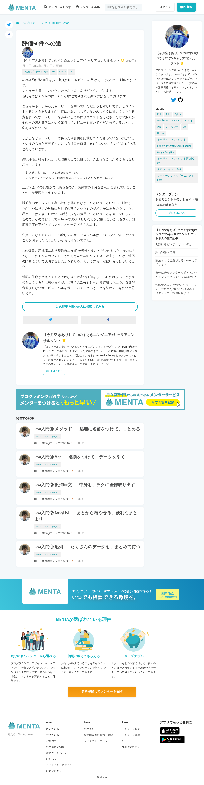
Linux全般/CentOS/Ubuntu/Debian (174, 146)
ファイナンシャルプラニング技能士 (175, 177)
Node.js (175, 120)
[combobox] (123, 7)
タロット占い (165, 169)
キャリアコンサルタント (171, 139)
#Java (38, 437)
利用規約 (89, 728)
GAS (184, 127)
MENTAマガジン (131, 747)
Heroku (160, 133)
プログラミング (36, 23)
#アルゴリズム (52, 437)
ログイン (165, 7)
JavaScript (188, 120)
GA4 (179, 169)
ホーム (20, 23)
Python (62, 72)
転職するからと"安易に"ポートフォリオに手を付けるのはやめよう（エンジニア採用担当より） (176, 289)
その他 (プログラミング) (36, 72)
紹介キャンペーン (56, 752)
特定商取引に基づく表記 (98, 734)
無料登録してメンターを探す (102, 691)
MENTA (103, 776)
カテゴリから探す (57, 7)
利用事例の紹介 (55, 747)
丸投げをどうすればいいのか (173, 244)
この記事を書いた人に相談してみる (80, 306)
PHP (53, 72)
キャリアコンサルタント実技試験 (175, 160)
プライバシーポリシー (97, 741)
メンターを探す (131, 728)
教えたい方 (52, 728)
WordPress (162, 120)
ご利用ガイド (54, 741)
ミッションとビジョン (59, 764)
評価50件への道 (59, 23)
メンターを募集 (88, 7)
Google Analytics (165, 152)
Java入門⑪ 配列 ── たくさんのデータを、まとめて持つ (87, 547)
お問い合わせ (54, 770)
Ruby (167, 114)
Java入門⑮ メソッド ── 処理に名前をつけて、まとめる (87, 429)
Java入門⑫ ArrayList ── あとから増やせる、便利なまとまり (85, 516)
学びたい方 (52, 734)
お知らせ (51, 758)
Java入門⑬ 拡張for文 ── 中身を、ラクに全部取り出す (84, 485)
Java (71, 72)
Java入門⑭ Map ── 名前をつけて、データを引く (79, 457)
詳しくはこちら (54, 371)
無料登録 (186, 7)
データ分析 (171, 127)
